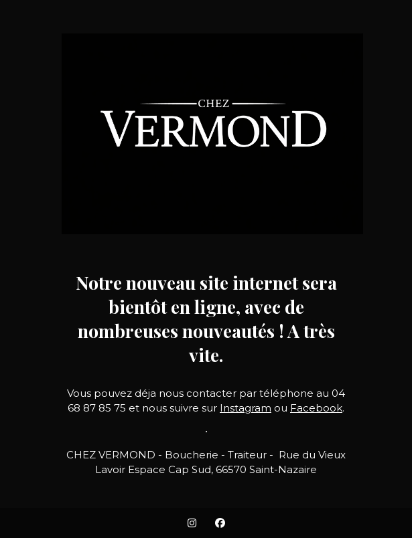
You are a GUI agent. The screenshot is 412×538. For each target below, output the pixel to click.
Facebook (316, 407)
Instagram (245, 407)
